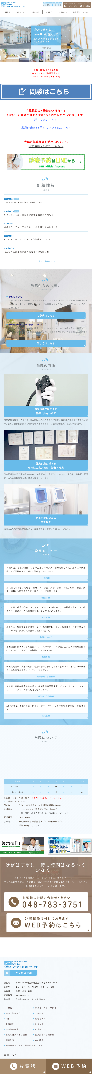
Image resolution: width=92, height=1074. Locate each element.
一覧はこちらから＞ (46, 261)
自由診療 (46, 716)
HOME (7, 12)
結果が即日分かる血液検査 (46, 520)
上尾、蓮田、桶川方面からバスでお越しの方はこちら (44, 813)
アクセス (39, 1009)
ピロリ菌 (46, 617)
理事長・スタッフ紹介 (45, 1004)
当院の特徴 (36, 12)
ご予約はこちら (46, 315)
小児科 (38, 1025)
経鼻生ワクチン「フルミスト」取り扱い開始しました (31, 227)
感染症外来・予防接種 (16, 1030)
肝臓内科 (10, 1020)
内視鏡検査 (63, 12)
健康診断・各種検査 (46, 677)
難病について (46, 637)
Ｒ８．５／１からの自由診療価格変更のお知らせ (29, 215)
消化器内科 (46, 598)
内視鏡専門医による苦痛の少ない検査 (46, 411)
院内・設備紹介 (13, 1009)
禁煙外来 (46, 657)
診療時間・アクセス (80, 12)
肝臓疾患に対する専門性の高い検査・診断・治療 (46, 465)
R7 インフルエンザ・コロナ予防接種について (27, 239)
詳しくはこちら (46, 343)
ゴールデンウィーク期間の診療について (24, 202)
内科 (8, 1015)
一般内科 (46, 578)
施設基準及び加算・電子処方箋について (25, 1041)
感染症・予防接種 (46, 696)
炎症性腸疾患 (12, 1025)
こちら (37, 825)
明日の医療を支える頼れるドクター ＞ (25, 1057)
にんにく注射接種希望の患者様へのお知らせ (26, 252)
